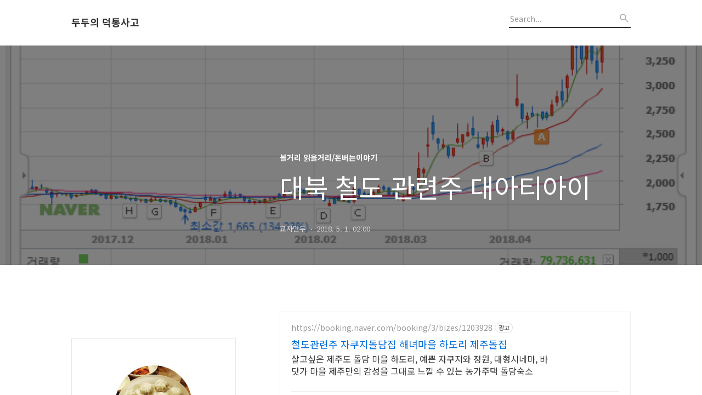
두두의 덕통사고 (105, 22)
